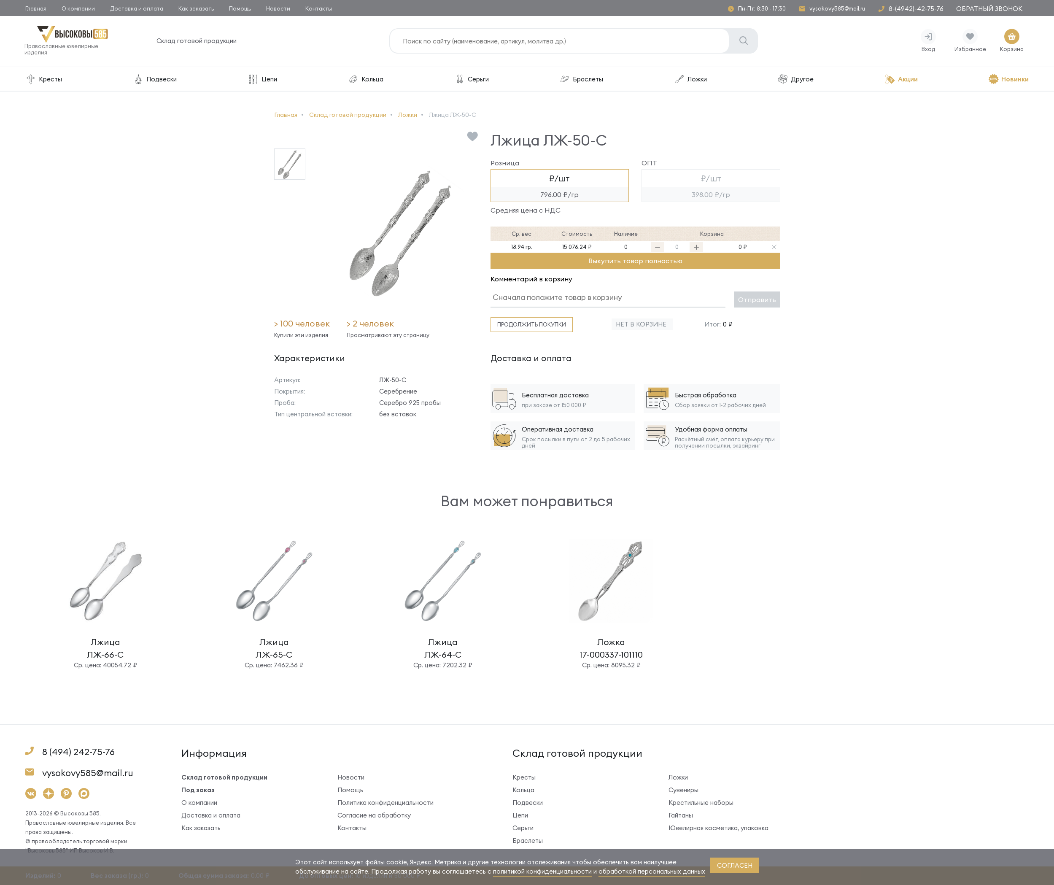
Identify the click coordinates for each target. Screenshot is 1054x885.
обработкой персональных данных (651, 871)
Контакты (318, 8)
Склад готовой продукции (197, 42)
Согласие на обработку (374, 816)
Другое (795, 80)
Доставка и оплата (136, 8)
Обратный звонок (989, 9)
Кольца (365, 80)
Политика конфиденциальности (385, 803)
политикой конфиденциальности (542, 871)
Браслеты (581, 80)
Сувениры (683, 791)
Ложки (690, 80)
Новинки (1008, 80)
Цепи (262, 80)
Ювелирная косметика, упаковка (718, 829)
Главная (35, 8)
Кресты (43, 80)
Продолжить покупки (531, 325)
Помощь (240, 8)
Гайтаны (681, 816)
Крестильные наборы (701, 803)
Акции (901, 80)
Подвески (154, 80)
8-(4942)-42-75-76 (916, 8)
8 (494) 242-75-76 (78, 752)
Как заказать (196, 8)
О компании (78, 8)
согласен (734, 865)
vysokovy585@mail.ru (837, 8)
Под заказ (198, 791)
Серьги (471, 80)
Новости (278, 8)
